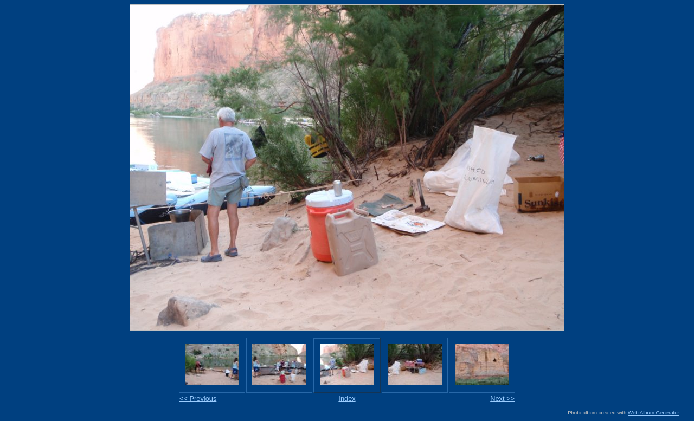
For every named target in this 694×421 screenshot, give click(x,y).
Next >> (502, 398)
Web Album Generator (653, 413)
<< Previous (197, 398)
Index (346, 398)
